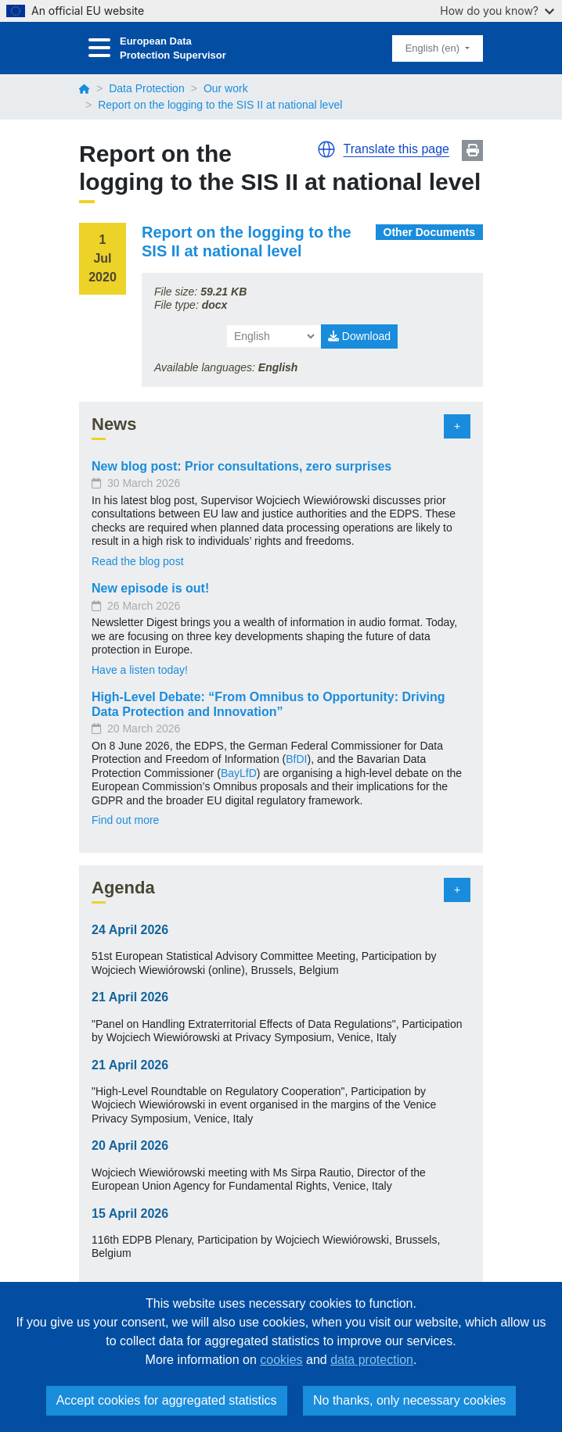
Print (472, 150)
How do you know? (497, 10)
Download (359, 336)
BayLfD (239, 773)
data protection (371, 1359)
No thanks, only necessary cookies (409, 1400)
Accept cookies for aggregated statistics (166, 1400)
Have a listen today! (140, 670)
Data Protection (147, 88)
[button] (326, 149)
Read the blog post (138, 561)
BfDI (296, 759)
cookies (281, 1359)
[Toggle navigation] (99, 48)
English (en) (434, 48)
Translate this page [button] (396, 149)
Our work (226, 88)
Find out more (125, 820)
